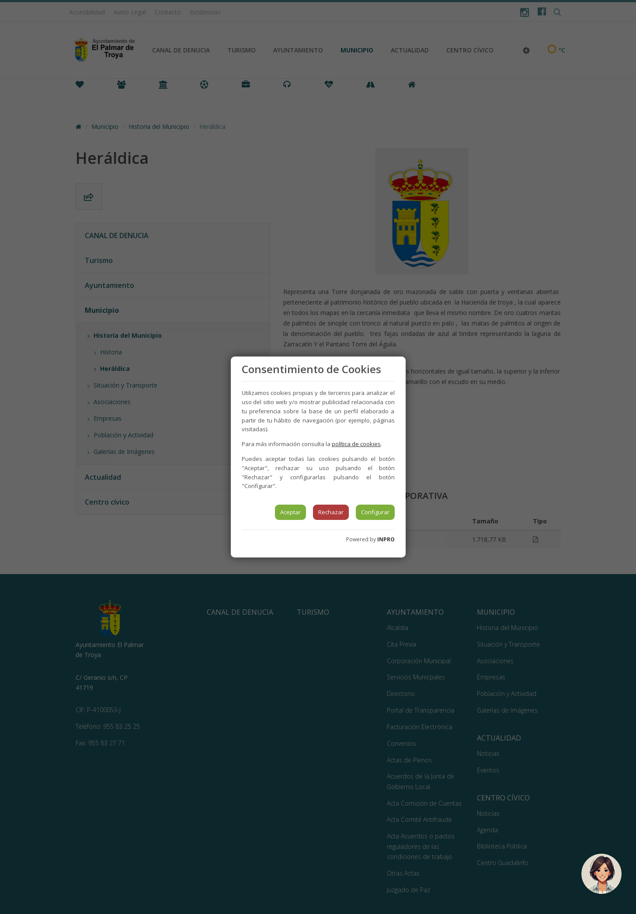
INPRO (386, 539)
